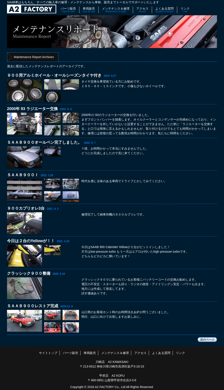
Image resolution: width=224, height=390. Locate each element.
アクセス (142, 10)
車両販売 (89, 10)
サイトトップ (48, 353)
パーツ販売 (68, 10)
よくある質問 (164, 10)
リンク (185, 10)
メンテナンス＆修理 (116, 10)
